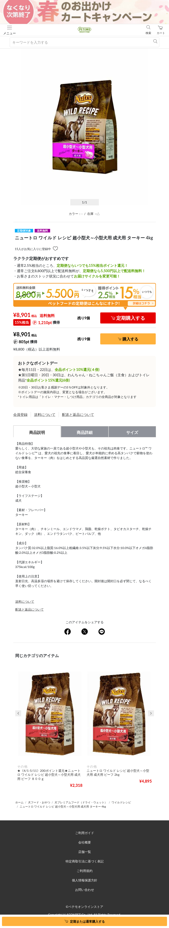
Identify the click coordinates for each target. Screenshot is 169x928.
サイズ (132, 432)
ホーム (19, 802)
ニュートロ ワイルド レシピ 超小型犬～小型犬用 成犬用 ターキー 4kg (63, 806)
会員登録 (20, 414)
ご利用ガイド (84, 833)
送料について (44, 414)
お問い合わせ (84, 889)
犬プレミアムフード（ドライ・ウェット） (80, 802)
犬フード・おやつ (39, 802)
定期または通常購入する (87, 921)
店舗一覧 (84, 852)
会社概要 (84, 842)
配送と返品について (78, 414)
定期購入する (130, 318)
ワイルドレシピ (121, 802)
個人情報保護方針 (84, 880)
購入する (130, 339)
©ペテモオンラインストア (84, 906)
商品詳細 (85, 432)
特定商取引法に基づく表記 (85, 861)
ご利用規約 (85, 871)
